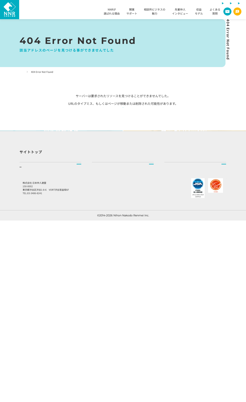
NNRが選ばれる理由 (112, 12)
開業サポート (131, 12)
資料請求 (25, 347)
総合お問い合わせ (179, 332)
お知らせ (172, 312)
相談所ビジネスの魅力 (154, 12)
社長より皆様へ (173, 297)
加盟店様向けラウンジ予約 (187, 322)
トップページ (30, 71)
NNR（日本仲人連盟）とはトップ (184, 271)
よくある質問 (215, 12)
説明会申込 (26, 338)
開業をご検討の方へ (36, 295)
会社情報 (169, 288)
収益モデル (199, 12)
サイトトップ (31, 246)
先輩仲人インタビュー (180, 12)
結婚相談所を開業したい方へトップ (41, 271)
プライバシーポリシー (179, 341)
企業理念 (169, 280)
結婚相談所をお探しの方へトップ (112, 271)
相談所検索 (98, 280)
